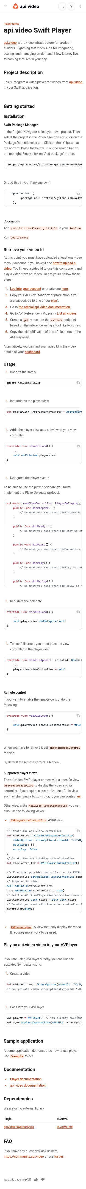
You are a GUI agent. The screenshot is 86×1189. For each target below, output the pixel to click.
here (64, 288)
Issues (59, 1156)
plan (54, 300)
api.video (10, 42)
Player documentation (26, 1079)
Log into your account (25, 288)
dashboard (32, 352)
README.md (64, 1127)
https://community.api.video (24, 1156)
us (79, 796)
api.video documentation (28, 1085)
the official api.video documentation (44, 307)
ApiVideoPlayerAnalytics (19, 1127)
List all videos (67, 313)
